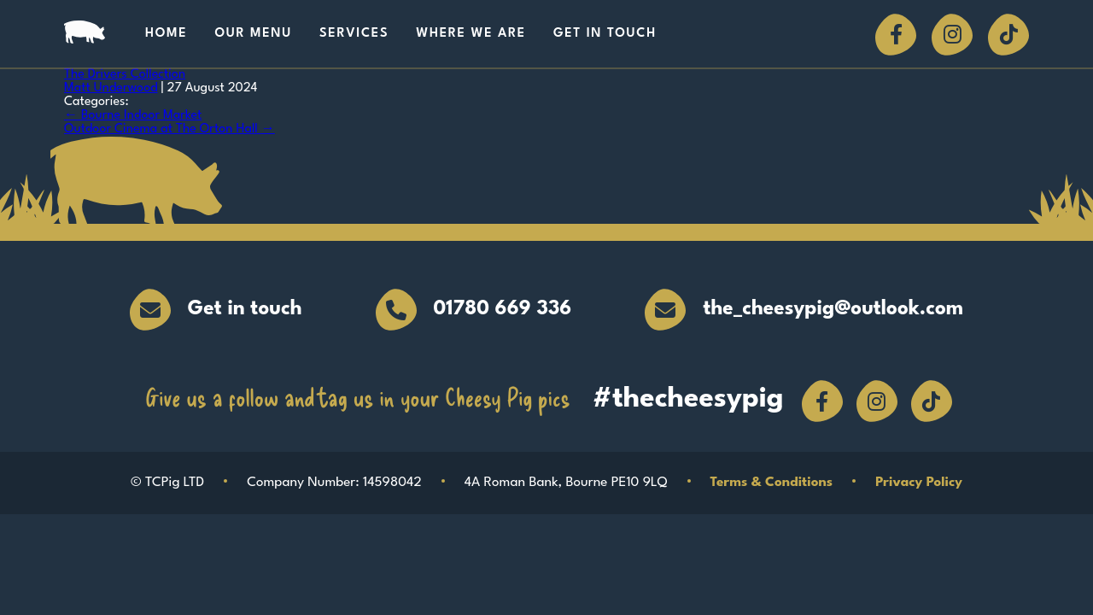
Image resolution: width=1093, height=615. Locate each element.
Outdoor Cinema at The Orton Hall (169, 129)
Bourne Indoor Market (133, 115)
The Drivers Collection (124, 74)
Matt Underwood (111, 88)
